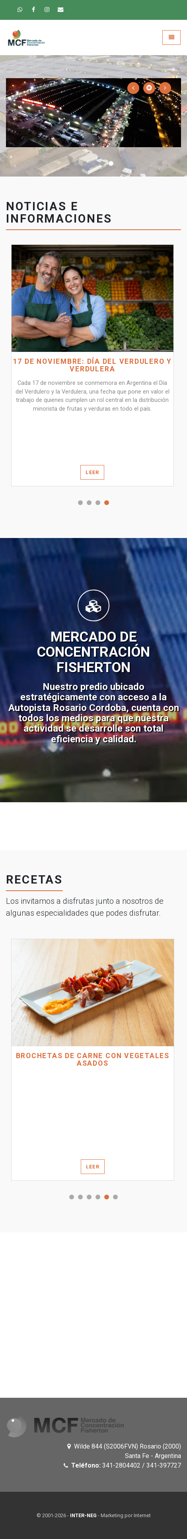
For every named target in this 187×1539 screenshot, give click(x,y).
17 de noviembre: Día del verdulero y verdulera (92, 365)
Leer (92, 472)
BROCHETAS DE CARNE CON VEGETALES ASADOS (92, 1059)
